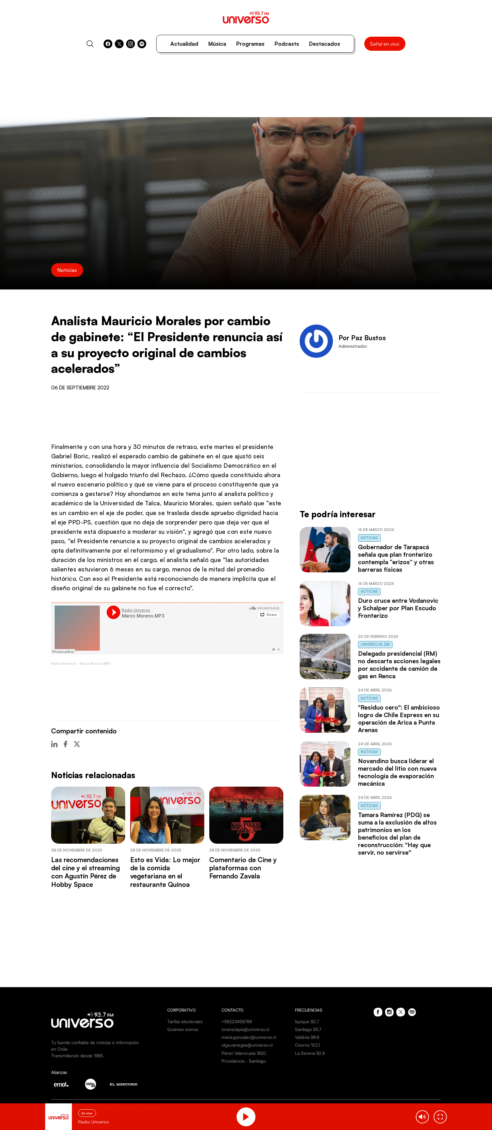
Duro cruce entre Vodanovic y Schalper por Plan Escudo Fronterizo (398, 608)
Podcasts (287, 43)
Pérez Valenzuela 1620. (244, 1053)
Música (217, 43)
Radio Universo (63, 663)
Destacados (324, 43)
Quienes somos (182, 1029)
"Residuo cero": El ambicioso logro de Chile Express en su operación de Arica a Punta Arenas (399, 719)
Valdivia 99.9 (307, 1037)
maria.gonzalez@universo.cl (249, 1037)
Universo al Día (375, 644)
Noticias (67, 270)
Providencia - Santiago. (244, 1061)
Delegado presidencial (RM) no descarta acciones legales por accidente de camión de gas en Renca (399, 665)
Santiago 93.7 (308, 1029)
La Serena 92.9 (310, 1053)
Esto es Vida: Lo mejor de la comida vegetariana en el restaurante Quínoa (165, 872)
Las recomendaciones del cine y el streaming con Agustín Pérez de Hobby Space (85, 872)
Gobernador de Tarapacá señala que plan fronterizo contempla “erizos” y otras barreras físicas (396, 558)
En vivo (87, 1113)
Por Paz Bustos (362, 338)
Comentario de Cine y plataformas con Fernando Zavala (243, 868)
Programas (250, 43)
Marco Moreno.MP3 (95, 663)
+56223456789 (237, 1021)
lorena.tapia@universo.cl (245, 1029)
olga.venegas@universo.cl (247, 1045)
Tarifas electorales (185, 1021)
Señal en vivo (384, 44)
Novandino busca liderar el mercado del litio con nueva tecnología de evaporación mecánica (397, 772)
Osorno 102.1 (307, 1045)
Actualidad (184, 43)
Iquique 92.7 (307, 1021)
